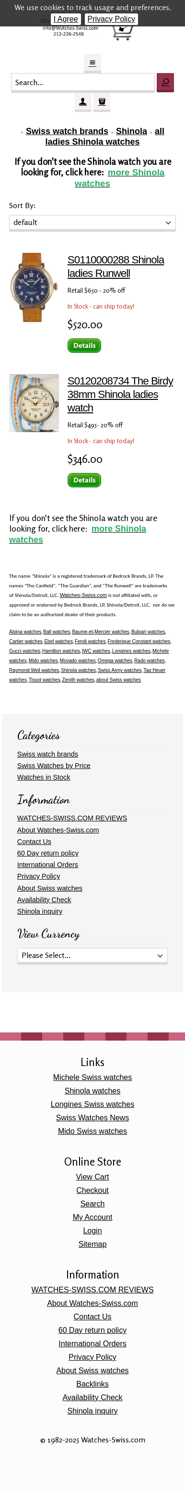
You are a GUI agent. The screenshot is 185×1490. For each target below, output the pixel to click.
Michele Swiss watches (92, 1077)
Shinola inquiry (39, 911)
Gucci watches (24, 651)
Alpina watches (25, 631)
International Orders (47, 865)
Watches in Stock (43, 777)
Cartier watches (25, 641)
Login (92, 1231)
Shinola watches (78, 670)
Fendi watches (90, 641)
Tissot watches (44, 680)
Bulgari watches (148, 631)
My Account (93, 1217)
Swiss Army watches (119, 670)
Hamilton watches (61, 651)
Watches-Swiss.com (83, 595)
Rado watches (149, 660)
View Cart (92, 1177)
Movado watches (78, 660)
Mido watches (43, 660)
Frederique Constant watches (138, 641)
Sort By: (22, 205)
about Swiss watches (118, 680)
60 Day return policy (48, 853)
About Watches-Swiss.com (58, 830)
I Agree (66, 19)
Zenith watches (78, 680)
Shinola (131, 131)
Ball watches (56, 631)
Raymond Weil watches (34, 670)
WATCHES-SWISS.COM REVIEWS (72, 818)
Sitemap (93, 1244)
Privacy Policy (112, 19)
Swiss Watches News (92, 1118)
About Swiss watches (49, 888)
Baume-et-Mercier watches (100, 631)
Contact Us (34, 841)
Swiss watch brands (67, 131)
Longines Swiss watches (92, 1104)
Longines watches (131, 651)
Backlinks (92, 1384)
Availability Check (44, 900)
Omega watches (115, 660)
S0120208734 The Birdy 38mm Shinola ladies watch (120, 394)
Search (93, 1204)
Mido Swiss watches (92, 1131)
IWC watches (96, 651)
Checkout (92, 1190)
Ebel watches (58, 641)
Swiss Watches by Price (54, 766)
